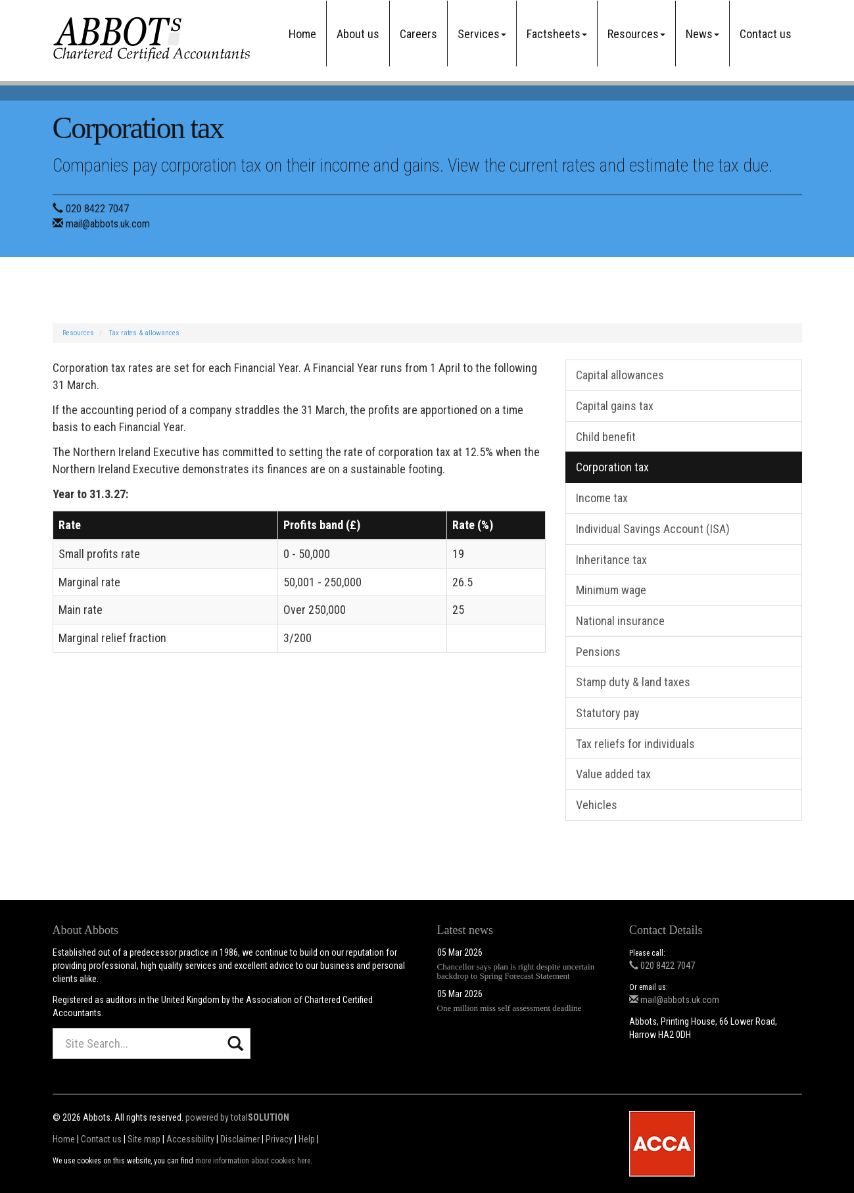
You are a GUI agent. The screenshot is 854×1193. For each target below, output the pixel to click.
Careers (418, 34)
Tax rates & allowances (144, 333)
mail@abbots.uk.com (108, 224)
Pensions (598, 652)
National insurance (620, 621)
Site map (144, 1139)
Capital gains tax (614, 406)
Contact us (766, 34)
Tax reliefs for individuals (635, 744)
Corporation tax (612, 467)
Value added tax (613, 774)
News (702, 34)
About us (358, 34)
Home (302, 34)
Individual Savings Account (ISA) (653, 529)
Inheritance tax (611, 560)
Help (306, 1139)
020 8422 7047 (97, 208)
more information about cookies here (252, 1160)
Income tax (602, 498)
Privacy (279, 1139)
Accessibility (190, 1139)
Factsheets (557, 34)
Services (482, 34)
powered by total (237, 1117)
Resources (636, 34)
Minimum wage (611, 590)
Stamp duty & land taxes (633, 682)
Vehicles (596, 805)
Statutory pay (608, 713)
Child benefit (606, 437)
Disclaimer (240, 1139)
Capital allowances (620, 375)
